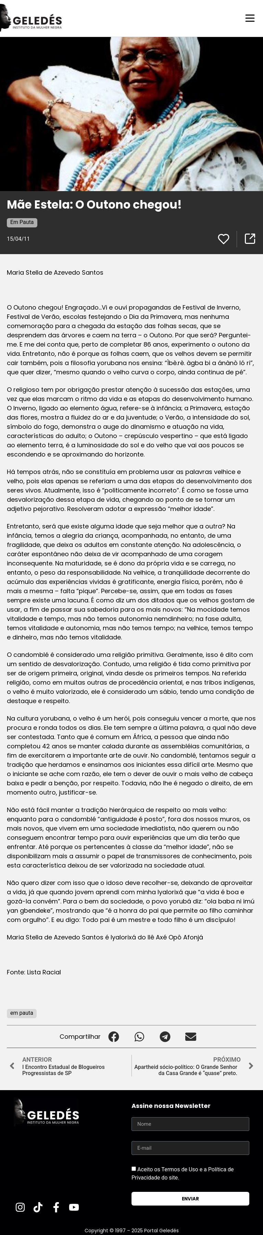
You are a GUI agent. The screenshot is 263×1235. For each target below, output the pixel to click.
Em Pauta (22, 222)
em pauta (21, 1012)
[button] (113, 1036)
